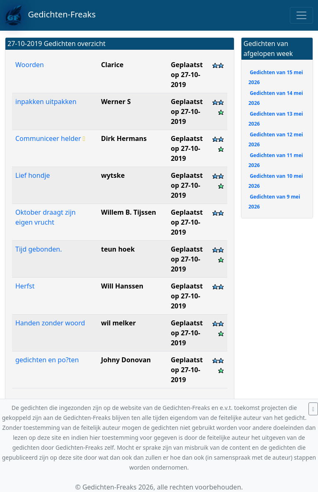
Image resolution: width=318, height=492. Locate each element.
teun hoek (118, 249)
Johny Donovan (126, 359)
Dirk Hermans (124, 138)
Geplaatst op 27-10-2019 (186, 74)
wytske (113, 175)
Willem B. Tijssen (128, 212)
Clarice (112, 64)
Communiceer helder (50, 138)
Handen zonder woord (50, 322)
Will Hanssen (122, 286)
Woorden (29, 64)
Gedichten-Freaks (50, 15)
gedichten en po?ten (47, 359)
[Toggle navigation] (301, 15)
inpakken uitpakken (46, 101)
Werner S (116, 101)
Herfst (24, 286)
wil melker (118, 322)
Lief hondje (32, 175)
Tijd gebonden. (38, 249)
